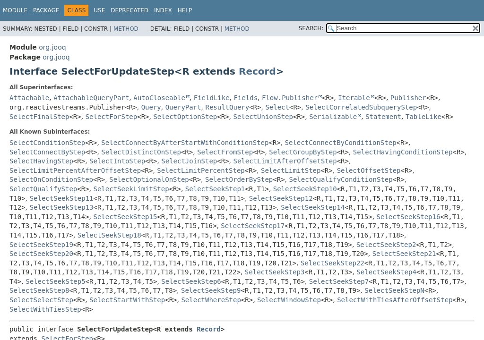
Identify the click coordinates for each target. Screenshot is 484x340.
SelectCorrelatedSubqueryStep (361, 107)
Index (163, 10)
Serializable (333, 116)
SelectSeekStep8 (39, 290)
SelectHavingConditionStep (403, 152)
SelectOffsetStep (369, 170)
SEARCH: (311, 28)
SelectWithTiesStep (45, 309)
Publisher (408, 98)
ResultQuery (227, 107)
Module (15, 10)
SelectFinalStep (39, 116)
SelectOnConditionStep (51, 179)
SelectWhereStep (211, 300)
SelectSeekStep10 (305, 189)
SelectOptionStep (185, 116)
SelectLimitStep (290, 170)
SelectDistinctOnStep (141, 152)
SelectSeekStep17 (253, 226)
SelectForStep (112, 116)
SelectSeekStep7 (339, 281)
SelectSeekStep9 (211, 290)
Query (151, 107)
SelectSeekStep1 (215, 189)
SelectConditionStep (47, 142)
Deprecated (129, 10)
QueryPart (183, 107)
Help (185, 10)
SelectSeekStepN (394, 290)
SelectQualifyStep (43, 189)
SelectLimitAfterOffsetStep (285, 161)
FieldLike (212, 98)
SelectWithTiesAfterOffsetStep (394, 300)
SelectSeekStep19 (41, 244)
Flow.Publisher (290, 98)
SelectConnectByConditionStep (341, 142)
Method (125, 29)
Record (257, 71)
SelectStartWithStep (127, 300)
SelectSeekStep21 (404, 253)
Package (46, 10)
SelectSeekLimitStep (131, 189)
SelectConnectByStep (47, 152)
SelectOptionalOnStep (149, 179)
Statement (383, 116)
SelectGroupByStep (303, 152)
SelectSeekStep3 (274, 272)
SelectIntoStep (117, 161)
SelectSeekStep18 (109, 235)
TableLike (423, 116)
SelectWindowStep (289, 300)
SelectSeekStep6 (191, 281)
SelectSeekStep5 (55, 281)
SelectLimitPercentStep (200, 170)
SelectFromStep (225, 152)
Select (277, 107)
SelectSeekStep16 (409, 217)
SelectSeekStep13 (62, 207)
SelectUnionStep (263, 116)
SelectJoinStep (189, 161)
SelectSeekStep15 (125, 217)
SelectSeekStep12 (281, 198)
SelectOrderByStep (239, 179)
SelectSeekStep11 (62, 198)
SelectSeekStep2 (386, 244)
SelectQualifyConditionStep (341, 179)
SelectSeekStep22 (332, 263)
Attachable (29, 98)
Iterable (354, 98)
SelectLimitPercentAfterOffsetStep (75, 170)
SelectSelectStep (41, 300)
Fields (246, 98)
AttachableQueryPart (91, 98)
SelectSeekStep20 (41, 253)
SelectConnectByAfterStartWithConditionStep (184, 142)
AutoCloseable (159, 98)
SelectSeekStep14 (313, 207)
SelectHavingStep (41, 161)
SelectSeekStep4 (386, 272)
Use (99, 10)
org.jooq (52, 47)
